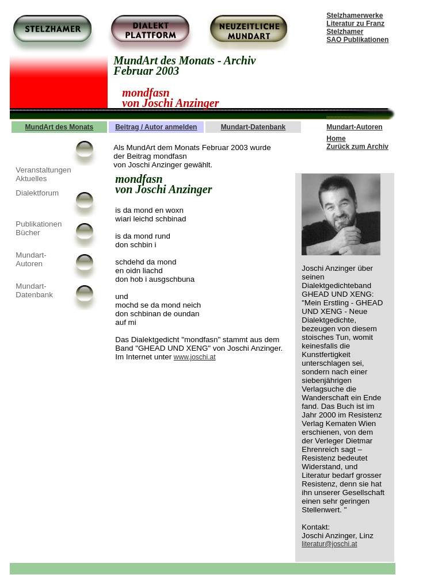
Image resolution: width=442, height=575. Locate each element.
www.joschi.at (195, 357)
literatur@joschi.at (329, 544)
